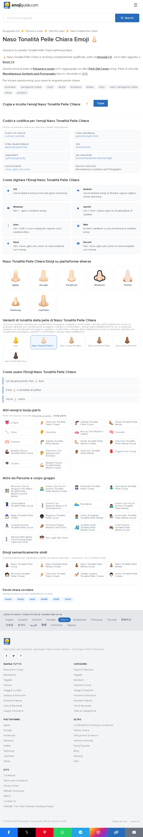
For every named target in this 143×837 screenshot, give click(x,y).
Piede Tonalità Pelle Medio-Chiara (88, 442)
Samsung (9, 750)
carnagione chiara (31, 87)
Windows (9, 740)
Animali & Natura (13, 700)
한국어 (21, 625)
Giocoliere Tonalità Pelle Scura (122, 487)
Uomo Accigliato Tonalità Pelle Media (88, 516)
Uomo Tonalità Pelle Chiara (123, 575)
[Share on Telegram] (80, 832)
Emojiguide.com (11, 31)
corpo (50, 87)
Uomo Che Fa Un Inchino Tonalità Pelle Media (122, 506)
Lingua (11, 422)
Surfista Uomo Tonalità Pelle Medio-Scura (85, 527)
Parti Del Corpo (57, 31)
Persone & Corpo (13, 669)
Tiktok (7, 761)
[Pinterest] (21, 656)
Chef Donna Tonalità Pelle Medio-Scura (119, 527)
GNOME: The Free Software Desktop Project (29, 806)
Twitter (7, 745)
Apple (7, 725)
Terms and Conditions (16, 780)
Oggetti (8, 679)
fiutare (90, 87)
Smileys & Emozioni (15, 695)
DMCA (7, 796)
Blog (76, 750)
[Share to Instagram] (98, 832)
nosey (20, 599)
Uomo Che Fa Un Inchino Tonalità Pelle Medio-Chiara (53, 489)
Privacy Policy (11, 785)
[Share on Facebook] (9, 832)
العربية (33, 625)
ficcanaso (76, 87)
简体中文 (126, 619)
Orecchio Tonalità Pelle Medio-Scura (122, 442)
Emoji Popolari (82, 745)
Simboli (8, 685)
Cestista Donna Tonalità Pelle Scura (19, 526)
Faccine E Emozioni (85, 695)
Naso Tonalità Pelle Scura (19, 565)
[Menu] (135, 5)
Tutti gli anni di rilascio (86, 735)
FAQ (76, 761)
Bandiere (79, 679)
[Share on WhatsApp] (62, 832)
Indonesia (56, 625)
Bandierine (10, 674)
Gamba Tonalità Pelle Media (51, 442)
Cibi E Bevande (82, 705)
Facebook (9, 735)
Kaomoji (78, 756)
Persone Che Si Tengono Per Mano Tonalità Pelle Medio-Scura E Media (18, 491)
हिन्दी (44, 625)
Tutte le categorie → (85, 710)
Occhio (12, 463)
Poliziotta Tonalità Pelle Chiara (87, 487)
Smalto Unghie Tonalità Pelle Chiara (89, 575)
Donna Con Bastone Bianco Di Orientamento (53, 506)
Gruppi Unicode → (13, 710)
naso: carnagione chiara (123, 87)
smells (44, 599)
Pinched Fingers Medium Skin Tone (52, 526)
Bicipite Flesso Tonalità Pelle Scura (19, 452)
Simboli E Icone (82, 685)
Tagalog (71, 625)
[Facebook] (6, 656)
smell (56, 599)
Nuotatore (83, 504)
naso (102, 87)
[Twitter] (13, 656)
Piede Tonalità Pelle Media (123, 423)
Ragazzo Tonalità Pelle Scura (52, 516)
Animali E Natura (83, 700)
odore (8, 92)
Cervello (117, 432)
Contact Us (10, 801)
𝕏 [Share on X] (26, 832)
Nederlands (79, 619)
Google (8, 730)
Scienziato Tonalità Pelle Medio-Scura (122, 516)
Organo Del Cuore (122, 451)
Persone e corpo (34, 31)
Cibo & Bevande (13, 705)
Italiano (64, 619)
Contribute (10, 775)
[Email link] (134, 832)
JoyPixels (9, 756)
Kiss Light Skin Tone (53, 537)
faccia (62, 87)
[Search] (127, 18)
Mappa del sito (119, 821)
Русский (112, 619)
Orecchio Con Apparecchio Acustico (50, 453)
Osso (11, 432)
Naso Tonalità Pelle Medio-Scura (88, 565)
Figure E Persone (83, 669)
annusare (10, 87)
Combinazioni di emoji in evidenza (93, 725)
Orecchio (47, 432)
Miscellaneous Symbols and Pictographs (98, 169)
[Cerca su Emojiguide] (59, 18)
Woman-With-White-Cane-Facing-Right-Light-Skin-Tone (19, 540)
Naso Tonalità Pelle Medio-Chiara (53, 565)
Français (51, 619)
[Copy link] (116, 832)
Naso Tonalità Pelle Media (123, 565)
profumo (22, 92)
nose (32, 599)
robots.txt (134, 821)
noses (8, 599)
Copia (100, 103)
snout (68, 599)
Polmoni (12, 441)
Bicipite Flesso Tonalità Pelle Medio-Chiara (50, 465)
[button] (36, 135)
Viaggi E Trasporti (83, 690)
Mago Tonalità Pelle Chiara (19, 516)
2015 (85, 74)
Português (97, 619)
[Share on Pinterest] (45, 832)
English (10, 619)
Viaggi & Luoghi (12, 690)
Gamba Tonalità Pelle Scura (86, 423)
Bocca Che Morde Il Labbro (88, 432)
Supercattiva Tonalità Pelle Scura (19, 504)
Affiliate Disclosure (14, 790)
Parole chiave (81, 730)
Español (22, 619)
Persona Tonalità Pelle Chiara (17, 575)
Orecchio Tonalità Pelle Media (87, 452)
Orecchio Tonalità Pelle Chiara (52, 423)
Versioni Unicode (83, 740)
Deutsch (37, 619)
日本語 (9, 625)
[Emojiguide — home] (21, 5)
